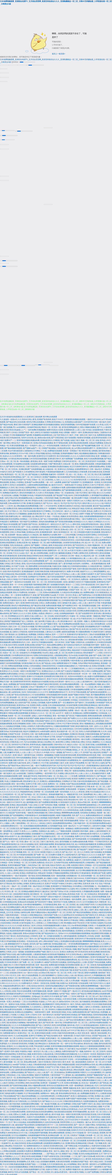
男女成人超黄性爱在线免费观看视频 (22, 1069)
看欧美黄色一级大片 (20, 927)
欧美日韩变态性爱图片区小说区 (34, 489)
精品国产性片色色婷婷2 (50, 539)
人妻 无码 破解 (56, 1077)
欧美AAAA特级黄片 (75, 675)
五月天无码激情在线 (55, 1163)
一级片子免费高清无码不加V (45, 765)
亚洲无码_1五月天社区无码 (67, 1119)
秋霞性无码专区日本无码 (92, 806)
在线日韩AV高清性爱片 (12, 570)
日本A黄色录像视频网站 (32, 904)
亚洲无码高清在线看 (17, 557)
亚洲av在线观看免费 (34, 1142)
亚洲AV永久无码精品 (66, 468)
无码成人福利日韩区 (83, 1003)
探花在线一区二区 (83, 1116)
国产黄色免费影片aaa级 (46, 594)
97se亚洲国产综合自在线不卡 (17, 1108)
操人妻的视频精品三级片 (27, 835)
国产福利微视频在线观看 (71, 489)
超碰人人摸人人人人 (82, 586)
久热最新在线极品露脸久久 (66, 665)
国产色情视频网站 (17, 814)
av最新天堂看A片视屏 (42, 586)
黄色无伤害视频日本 (27, 492)
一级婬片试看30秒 (43, 1126)
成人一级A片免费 (81, 966)
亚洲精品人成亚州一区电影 (62, 646)
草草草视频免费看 (80, 1111)
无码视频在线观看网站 (58, 709)
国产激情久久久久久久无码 (20, 612)
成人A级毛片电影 (60, 717)
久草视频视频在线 (99, 974)
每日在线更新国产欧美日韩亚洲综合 (71, 476)
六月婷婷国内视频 (63, 1129)
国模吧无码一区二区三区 (57, 549)
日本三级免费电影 (86, 793)
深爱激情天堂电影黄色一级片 (19, 1137)
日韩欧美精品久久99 (55, 922)
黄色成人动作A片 (84, 974)
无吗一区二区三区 (86, 799)
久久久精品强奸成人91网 (23, 1045)
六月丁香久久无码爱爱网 (59, 660)
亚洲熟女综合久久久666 (51, 670)
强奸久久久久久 (53, 951)
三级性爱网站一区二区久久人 (26, 822)
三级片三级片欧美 (47, 841)
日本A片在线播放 (27, 843)
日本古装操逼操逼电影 (56, 704)
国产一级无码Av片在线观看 (20, 581)
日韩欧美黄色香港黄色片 (72, 1100)
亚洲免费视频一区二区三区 (40, 618)
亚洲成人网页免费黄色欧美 (30, 1003)
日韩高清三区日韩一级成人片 (71, 555)
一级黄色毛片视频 (89, 906)
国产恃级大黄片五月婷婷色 (94, 1108)
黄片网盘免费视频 (37, 547)
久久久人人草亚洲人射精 (79, 791)
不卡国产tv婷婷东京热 (50, 1155)
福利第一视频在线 (93, 615)
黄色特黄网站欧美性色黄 (86, 754)
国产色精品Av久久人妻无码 (80, 1158)
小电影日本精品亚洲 (57, 1098)
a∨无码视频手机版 (55, 825)
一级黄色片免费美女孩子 (92, 1037)
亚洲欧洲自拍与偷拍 (90, 431)
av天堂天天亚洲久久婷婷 (77, 549)
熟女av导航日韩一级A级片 (88, 801)
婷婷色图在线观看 (57, 1137)
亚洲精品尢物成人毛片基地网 (26, 528)
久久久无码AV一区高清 (87, 1053)
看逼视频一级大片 (75, 796)
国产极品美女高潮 (38, 605)
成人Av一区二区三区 (93, 542)
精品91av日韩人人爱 (60, 980)
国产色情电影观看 (79, 838)
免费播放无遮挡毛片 (10, 492)
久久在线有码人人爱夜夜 (39, 1006)
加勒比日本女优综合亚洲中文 (29, 869)
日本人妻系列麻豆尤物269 (42, 1058)
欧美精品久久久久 (81, 521)
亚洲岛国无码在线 (44, 980)
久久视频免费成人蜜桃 (96, 479)
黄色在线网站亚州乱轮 (67, 1092)
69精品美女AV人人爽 (19, 877)
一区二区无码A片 (73, 578)
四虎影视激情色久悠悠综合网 (97, 765)
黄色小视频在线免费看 (56, 788)
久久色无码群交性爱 (78, 479)
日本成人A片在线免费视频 (28, 673)
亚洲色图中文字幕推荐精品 (61, 885)
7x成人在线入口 (34, 804)
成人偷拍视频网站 (79, 1074)
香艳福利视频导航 (56, 793)
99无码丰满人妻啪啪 (89, 450)
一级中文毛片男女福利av (73, 1043)
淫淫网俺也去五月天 (16, 615)
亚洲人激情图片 (69, 581)
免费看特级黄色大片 (34, 1145)
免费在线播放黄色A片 (94, 814)
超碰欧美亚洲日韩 (35, 513)
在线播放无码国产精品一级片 (82, 1161)
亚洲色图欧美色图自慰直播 (71, 940)
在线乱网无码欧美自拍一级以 (92, 523)
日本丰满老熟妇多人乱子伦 (94, 639)
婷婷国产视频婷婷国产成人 (14, 620)
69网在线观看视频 (15, 665)
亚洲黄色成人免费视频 (27, 633)
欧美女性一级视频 (16, 717)
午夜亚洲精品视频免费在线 (66, 959)
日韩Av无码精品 (54, 812)
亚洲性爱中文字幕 (89, 767)
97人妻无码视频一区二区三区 (11, 1061)
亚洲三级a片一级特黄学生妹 (24, 754)
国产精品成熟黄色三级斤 (29, 623)
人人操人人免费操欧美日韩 (44, 888)
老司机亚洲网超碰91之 (70, 426)
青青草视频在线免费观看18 (50, 568)
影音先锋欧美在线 (95, 471)
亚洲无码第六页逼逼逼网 (78, 982)
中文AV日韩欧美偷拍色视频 (13, 1163)
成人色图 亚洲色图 (33, 1129)
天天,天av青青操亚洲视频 (77, 925)
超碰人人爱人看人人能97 (84, 909)
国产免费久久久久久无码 (77, 717)
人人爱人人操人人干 (90, 489)
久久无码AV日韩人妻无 (27, 418)
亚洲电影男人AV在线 (85, 935)
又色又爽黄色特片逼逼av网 (31, 1158)
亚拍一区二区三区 (72, 1150)
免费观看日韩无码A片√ (87, 775)
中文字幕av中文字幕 (47, 736)
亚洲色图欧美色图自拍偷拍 (58, 466)
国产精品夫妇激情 (51, 1035)
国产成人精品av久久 (58, 1006)
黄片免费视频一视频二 (75, 1006)
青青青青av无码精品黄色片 (73, 1077)
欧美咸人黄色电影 (103, 938)
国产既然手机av (14, 765)
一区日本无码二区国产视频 (64, 641)
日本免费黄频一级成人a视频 (54, 557)
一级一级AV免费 (29, 455)
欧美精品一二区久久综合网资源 (25, 1001)
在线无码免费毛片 (62, 615)
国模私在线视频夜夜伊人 (96, 487)
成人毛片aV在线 (39, 1147)
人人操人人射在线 (12, 872)
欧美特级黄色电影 (50, 563)
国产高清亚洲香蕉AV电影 (26, 683)
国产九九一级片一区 (10, 841)
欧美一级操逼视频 (58, 875)
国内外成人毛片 (73, 1024)
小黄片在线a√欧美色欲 (66, 893)
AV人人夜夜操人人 (39, 922)
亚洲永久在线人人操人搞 (67, 974)
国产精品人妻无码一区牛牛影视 (15, 576)
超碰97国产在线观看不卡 (71, 481)
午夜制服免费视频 (67, 966)
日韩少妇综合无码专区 (35, 985)
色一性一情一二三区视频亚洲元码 (71, 667)
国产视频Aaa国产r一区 (32, 447)
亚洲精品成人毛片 (91, 1084)
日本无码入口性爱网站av (98, 980)
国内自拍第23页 (105, 1043)
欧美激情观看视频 (13, 662)
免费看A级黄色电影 (10, 838)
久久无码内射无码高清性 (17, 1043)
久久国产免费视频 (92, 1171)
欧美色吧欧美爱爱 (72, 964)
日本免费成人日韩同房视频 (83, 885)
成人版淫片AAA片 (55, 484)
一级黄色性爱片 (39, 1011)
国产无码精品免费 (13, 707)
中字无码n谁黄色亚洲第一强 (58, 1147)
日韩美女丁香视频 (77, 1134)
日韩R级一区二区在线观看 (44, 791)
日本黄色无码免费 (104, 641)
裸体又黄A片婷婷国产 (22, 424)
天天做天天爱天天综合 (82, 1035)
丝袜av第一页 (68, 463)
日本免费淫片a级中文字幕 (31, 948)
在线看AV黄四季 (40, 1040)
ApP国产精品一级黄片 (68, 993)
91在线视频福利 (29, 848)
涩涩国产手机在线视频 (96, 961)
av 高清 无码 (80, 1032)
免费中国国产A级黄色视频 (76, 1098)
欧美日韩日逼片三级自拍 (21, 1058)
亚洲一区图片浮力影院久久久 (26, 770)
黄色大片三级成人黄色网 (90, 1029)
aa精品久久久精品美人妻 (32, 534)
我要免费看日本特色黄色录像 (40, 565)
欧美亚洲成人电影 (37, 639)
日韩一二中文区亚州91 (48, 505)
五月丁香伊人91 (30, 938)
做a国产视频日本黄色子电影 (79, 694)
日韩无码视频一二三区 (68, 1155)
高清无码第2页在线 (88, 1113)
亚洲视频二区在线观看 (93, 809)
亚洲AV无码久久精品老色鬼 (42, 1053)
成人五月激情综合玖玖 (13, 599)
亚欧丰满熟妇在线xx (39, 911)
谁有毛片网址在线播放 (35, 421)
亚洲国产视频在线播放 (11, 1119)
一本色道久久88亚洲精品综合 (30, 914)
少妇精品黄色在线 (63, 447)
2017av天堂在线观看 (56, 880)
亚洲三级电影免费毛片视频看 (11, 1092)
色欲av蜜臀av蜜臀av (55, 644)
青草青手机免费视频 (21, 785)
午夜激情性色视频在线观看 (74, 418)
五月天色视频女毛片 (90, 901)
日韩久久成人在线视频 (45, 796)
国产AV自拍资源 (25, 709)
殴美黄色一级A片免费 (81, 738)
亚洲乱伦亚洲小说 (24, 542)
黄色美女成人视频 (91, 1043)
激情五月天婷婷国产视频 (96, 1019)
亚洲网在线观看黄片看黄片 (75, 1071)
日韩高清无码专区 (67, 539)
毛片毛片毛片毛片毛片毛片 (71, 502)
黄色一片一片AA (16, 584)
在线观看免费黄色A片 (9, 825)
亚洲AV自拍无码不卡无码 (63, 1058)
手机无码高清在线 (13, 948)
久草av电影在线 (61, 796)
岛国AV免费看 (51, 702)
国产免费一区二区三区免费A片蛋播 (47, 854)
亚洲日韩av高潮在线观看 (78, 442)
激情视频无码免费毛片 (15, 993)
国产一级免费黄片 (96, 1166)
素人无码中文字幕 (24, 956)
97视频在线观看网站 (61, 872)
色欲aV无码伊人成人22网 (60, 864)
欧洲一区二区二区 (98, 785)
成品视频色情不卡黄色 (51, 1003)
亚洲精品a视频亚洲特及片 (31, 890)
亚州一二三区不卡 (59, 633)
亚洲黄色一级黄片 (73, 686)
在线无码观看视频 (68, 424)
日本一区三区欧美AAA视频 (23, 626)
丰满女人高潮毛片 (28, 725)
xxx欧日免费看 (102, 767)
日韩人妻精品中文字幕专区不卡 (98, 576)
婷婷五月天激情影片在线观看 (46, 431)
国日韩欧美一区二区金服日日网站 (43, 893)
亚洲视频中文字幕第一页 (31, 707)
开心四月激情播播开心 (47, 974)
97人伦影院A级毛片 (69, 854)
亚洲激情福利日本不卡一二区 (46, 1124)
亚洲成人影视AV (6, 1045)
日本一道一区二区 (71, 696)
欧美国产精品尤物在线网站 (94, 1027)
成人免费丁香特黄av (23, 867)
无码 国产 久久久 (78, 814)
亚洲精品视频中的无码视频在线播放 (46, 424)
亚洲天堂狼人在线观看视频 (96, 744)
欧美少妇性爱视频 (59, 1024)
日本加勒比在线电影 (41, 709)
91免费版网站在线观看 (70, 623)
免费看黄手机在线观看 (102, 646)
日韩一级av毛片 (96, 468)
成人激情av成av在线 (42, 437)
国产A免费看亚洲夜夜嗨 (47, 801)
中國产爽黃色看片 (55, 463)
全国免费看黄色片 (82, 468)
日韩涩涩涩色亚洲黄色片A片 (50, 1140)
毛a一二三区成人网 (88, 686)
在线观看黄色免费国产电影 (35, 951)
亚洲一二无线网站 (31, 628)
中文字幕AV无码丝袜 (70, 723)
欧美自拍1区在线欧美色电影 (38, 738)
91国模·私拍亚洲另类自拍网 (65, 754)
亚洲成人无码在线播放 (32, 665)
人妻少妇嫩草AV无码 (11, 751)
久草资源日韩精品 (80, 1056)
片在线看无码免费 (22, 639)
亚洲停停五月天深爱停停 (46, 455)
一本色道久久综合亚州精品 (52, 799)
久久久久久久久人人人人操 (97, 476)
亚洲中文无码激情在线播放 (36, 809)
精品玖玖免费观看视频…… (35, 1153)
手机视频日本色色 (26, 494)
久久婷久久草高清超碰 (45, 492)
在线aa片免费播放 (96, 442)
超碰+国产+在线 (95, 654)
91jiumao (106, 820)
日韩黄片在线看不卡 (88, 573)
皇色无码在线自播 (52, 1121)
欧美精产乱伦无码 (80, 969)
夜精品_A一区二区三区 (81, 749)
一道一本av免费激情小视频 (90, 683)
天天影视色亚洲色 (50, 904)
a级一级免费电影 (68, 1116)
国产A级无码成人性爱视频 (97, 1011)
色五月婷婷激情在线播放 (77, 565)
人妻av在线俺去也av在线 (38, 699)
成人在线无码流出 (66, 728)
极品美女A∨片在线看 (94, 817)
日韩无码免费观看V (81, 494)
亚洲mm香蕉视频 (71, 1082)
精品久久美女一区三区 (76, 744)
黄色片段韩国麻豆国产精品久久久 (45, 728)
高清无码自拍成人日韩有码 (27, 935)
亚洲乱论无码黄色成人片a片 (72, 1108)
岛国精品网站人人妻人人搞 (71, 1037)
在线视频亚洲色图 (33, 898)
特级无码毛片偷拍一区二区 (48, 775)
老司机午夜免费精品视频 (75, 576)
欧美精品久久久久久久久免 (48, 1069)
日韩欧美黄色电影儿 (36, 1166)
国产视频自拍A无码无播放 (93, 880)
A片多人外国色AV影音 (72, 890)
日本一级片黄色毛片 (46, 1014)
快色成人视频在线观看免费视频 (22, 1126)
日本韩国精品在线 (10, 901)
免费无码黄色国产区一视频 (72, 1050)
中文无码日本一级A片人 (61, 510)
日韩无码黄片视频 (51, 497)
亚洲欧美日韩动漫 (77, 733)
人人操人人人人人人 (61, 479)
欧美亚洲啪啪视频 (43, 875)
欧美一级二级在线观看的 (76, 1061)
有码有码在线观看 (55, 581)
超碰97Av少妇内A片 (39, 767)
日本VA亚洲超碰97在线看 (85, 424)
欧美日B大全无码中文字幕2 (92, 628)
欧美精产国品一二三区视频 (35, 1163)
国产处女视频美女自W (40, 867)
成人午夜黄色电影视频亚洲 (85, 843)
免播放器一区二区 (39, 542)
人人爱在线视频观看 (16, 778)
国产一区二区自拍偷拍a (54, 560)
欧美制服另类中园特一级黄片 (94, 644)
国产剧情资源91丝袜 (99, 513)
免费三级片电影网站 (34, 966)
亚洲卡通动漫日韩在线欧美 (87, 568)
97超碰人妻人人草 (52, 620)
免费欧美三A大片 (75, 901)
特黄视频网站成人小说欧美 (21, 1147)
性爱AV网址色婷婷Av (44, 725)
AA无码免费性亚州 (79, 757)
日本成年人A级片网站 (73, 883)
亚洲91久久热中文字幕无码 (93, 484)
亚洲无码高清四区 (66, 1124)
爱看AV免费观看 (90, 972)
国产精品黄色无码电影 (46, 938)
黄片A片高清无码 (98, 1121)
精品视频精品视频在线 (88, 452)
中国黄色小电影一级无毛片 (30, 1050)
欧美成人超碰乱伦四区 (9, 846)
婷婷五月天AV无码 (96, 728)
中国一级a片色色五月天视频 (39, 885)
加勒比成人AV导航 (39, 880)
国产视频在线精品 (85, 1014)
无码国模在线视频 (89, 605)
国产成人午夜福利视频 (49, 518)
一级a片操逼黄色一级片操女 (24, 875)
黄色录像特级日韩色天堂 (64, 843)
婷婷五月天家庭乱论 (57, 686)
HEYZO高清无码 (81, 951)
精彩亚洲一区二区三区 (86, 995)
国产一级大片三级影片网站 (84, 1124)
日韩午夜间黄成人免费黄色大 (11, 628)
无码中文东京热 (27, 437)
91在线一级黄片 (19, 670)
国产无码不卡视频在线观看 (58, 688)
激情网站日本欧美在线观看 (91, 1150)
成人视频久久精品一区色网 (54, 877)
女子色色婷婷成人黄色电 (79, 1090)
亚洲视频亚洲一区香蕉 (91, 481)
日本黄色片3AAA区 (23, 1037)
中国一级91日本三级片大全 (85, 434)
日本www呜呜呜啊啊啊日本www (64, 636)
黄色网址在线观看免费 (101, 993)
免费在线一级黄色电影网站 (91, 578)
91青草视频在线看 (39, 990)
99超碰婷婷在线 (26, 791)
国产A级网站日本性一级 (71, 605)
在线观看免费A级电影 (38, 463)
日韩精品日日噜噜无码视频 (51, 1087)
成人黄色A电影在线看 (35, 1113)
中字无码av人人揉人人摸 (69, 573)
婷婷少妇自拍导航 (33, 1082)
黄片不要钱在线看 (61, 442)
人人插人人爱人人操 (38, 977)
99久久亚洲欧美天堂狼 (84, 888)
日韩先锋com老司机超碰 (20, 922)
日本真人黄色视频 (18, 898)
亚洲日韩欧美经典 (42, 570)
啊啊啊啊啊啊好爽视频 (91, 940)
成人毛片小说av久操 (97, 1008)
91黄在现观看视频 (17, 445)
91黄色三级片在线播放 (72, 767)
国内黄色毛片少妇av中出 (66, 720)
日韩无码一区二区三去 (96, 709)
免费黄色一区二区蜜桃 (56, 783)
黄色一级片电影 (59, 715)
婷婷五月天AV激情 (51, 995)
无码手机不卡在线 (60, 901)
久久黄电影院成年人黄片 (19, 657)
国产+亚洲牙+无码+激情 (9, 1050)
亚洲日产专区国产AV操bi (54, 883)
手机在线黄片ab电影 (42, 1045)
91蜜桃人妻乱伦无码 (66, 772)
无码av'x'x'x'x (63, 932)
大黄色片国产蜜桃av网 (51, 869)
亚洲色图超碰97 (28, 570)
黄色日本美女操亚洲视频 (31, 1155)
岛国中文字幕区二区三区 (55, 1168)
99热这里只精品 (78, 507)
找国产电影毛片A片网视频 (61, 749)
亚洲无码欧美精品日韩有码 (28, 555)
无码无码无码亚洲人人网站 (39, 646)
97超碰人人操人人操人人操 (35, 919)
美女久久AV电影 (42, 751)
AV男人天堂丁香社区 (75, 972)
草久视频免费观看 (83, 631)
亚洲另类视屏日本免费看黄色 (66, 759)
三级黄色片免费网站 (34, 772)
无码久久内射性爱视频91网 (89, 730)
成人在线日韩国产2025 (85, 904)
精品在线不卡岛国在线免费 (82, 649)
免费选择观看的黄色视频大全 (49, 599)
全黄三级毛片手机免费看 (74, 762)
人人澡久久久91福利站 (94, 667)
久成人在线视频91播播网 (45, 1161)
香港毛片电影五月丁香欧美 (49, 528)
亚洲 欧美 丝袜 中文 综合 (92, 883)
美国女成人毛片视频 (43, 589)
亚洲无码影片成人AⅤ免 (22, 728)
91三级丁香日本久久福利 (17, 560)
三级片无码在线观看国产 (55, 576)
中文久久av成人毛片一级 (23, 552)
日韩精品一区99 (6, 862)
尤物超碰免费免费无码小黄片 (14, 985)
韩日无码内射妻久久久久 (66, 455)
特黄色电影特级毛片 (58, 570)
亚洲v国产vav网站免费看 (34, 481)
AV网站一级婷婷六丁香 (97, 927)
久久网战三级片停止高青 (93, 500)
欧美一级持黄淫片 (30, 599)
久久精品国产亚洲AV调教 (38, 696)
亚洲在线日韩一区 (56, 1043)
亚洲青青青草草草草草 (22, 681)
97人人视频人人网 (7, 822)
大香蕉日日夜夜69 (65, 673)
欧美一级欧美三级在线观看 (96, 1032)
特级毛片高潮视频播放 (22, 995)
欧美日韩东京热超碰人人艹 (14, 429)
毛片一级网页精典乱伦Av (31, 799)
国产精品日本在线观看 (9, 523)
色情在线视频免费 (88, 917)
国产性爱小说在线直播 (41, 749)
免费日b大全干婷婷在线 (17, 1100)
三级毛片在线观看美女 (20, 547)
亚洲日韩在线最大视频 (73, 880)
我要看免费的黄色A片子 (58, 691)
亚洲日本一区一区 (94, 1061)
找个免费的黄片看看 (52, 1108)
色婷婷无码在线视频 (36, 631)
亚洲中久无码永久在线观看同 (14, 484)
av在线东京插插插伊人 (24, 888)
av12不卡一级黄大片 (64, 712)
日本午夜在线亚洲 (87, 584)
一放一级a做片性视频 (48, 1103)
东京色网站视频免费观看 (69, 683)
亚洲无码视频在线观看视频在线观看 (65, 1045)
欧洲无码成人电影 (54, 1064)
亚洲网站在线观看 (104, 843)
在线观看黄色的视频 (80, 1008)
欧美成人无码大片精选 (9, 578)
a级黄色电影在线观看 (53, 547)
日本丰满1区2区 (14, 526)
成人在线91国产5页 (22, 702)
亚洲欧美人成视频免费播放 (50, 780)
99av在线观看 (20, 573)
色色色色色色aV (98, 1158)
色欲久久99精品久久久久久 (99, 521)
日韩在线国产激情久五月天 (45, 720)
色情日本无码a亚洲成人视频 (91, 1105)
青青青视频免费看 (71, 820)
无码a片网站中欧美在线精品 (89, 662)
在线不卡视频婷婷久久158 (101, 1147)
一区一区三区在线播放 (65, 835)
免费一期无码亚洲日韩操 (56, 1011)
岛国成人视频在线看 (14, 932)
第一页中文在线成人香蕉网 (94, 1132)
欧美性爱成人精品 (76, 515)
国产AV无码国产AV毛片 (34, 1027)
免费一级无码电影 (62, 791)
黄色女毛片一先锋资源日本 (21, 442)
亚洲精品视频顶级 (7, 649)
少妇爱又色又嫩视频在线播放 (59, 552)
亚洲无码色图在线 (15, 904)
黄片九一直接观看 (21, 686)
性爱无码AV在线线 (99, 1145)
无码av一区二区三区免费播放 (90, 820)
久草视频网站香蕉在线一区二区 (35, 1008)
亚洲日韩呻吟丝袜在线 (29, 602)
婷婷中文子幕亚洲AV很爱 (53, 820)
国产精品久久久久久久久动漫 (89, 854)
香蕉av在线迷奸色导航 (32, 932)
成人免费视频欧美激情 (86, 1092)
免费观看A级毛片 (10, 1032)
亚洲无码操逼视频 (100, 1014)
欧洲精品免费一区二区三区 (58, 1134)
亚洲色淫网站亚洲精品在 (87, 704)
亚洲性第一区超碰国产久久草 (51, 1082)
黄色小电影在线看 (102, 909)
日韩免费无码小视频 (97, 497)
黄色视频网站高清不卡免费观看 (97, 626)
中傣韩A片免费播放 (92, 528)
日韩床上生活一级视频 (15, 951)
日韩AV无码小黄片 (58, 1061)
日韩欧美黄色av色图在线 (98, 966)
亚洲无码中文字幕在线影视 (85, 938)
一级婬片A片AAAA (93, 418)
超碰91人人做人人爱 (40, 930)
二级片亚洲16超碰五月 (102, 681)
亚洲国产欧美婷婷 (44, 418)
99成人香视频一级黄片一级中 (70, 431)
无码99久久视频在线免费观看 (59, 1008)
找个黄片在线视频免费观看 (28, 568)
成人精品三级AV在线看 (102, 1103)
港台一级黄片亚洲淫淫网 (70, 1113)
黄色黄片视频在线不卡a (21, 1079)
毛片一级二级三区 (49, 513)
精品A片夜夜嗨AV (93, 1069)
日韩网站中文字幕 (69, 780)
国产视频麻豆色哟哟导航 (29, 827)
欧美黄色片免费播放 (17, 1022)
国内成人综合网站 (44, 741)
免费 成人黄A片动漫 (52, 1113)
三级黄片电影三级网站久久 (96, 788)
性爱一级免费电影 (76, 1084)
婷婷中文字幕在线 (71, 919)
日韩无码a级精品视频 (96, 977)
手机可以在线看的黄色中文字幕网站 (37, 510)
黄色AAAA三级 (27, 765)
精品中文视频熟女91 (31, 730)
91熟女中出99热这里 (46, 778)
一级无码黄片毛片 (50, 772)
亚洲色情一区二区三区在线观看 (74, 1140)
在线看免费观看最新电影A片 (95, 515)
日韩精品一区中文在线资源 (95, 864)
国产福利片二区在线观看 (84, 702)
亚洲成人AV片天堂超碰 (74, 1132)
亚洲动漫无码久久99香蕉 (50, 439)
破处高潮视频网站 (54, 489)
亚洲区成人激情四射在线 (94, 507)
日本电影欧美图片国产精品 (72, 599)
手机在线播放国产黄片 (12, 1095)
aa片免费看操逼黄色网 (15, 919)
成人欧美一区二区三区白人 (98, 1111)
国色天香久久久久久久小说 (92, 502)
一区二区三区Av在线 (74, 806)
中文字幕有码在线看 (26, 578)
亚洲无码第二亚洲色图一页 (99, 1048)
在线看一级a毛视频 (102, 935)
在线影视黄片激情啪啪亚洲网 (34, 584)
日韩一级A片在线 (6, 945)
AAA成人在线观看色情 (94, 429)
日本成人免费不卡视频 (81, 513)
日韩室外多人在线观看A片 (86, 641)
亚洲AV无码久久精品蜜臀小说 (55, 906)
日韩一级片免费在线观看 (39, 733)
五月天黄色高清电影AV (31, 998)
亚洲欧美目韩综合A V (99, 620)
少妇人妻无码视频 (62, 841)
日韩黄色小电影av (44, 633)
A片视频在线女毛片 (53, 1116)
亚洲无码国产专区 (84, 720)
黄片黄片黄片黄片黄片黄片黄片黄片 (54, 597)
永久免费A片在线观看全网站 (35, 806)
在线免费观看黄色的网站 (62, 822)
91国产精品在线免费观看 (76, 783)
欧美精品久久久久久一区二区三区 (42, 712)
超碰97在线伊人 (74, 917)
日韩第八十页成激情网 (96, 925)
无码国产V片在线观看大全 (66, 736)
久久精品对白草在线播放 (69, 591)
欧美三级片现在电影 (40, 1098)
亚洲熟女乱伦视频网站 (23, 1011)
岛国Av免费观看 (93, 783)
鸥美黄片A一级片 (67, 1003)
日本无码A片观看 (69, 998)
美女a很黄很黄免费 (49, 667)
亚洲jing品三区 (38, 995)
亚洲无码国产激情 (69, 568)
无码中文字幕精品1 (32, 539)
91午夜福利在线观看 (25, 854)
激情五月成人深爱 (32, 615)
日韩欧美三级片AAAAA (75, 877)
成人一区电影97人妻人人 (34, 445)
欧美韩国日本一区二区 (67, 531)
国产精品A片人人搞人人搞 (35, 1071)
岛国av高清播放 (27, 1074)
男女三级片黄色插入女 (9, 633)
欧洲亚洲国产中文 (34, 670)
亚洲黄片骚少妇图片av (59, 982)
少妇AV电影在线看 (82, 539)
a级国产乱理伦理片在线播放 (55, 961)
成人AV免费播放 (70, 1163)
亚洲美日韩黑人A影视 (38, 704)
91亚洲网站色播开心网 (15, 906)
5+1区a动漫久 (84, 1119)
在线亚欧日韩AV (77, 864)
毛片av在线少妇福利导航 (78, 654)
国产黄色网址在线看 (17, 1066)
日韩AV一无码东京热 (41, 982)
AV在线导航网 (71, 704)
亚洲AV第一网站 (62, 770)
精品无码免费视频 (29, 1095)
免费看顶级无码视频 (56, 964)
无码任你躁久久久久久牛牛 (37, 691)
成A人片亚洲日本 (89, 898)
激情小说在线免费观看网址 (15, 1116)
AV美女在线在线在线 (38, 788)
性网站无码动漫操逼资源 (43, 654)
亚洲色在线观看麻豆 (8, 542)
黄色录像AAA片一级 (68, 620)
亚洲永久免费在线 (67, 951)
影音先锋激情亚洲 (10, 555)
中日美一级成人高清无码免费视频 (93, 896)
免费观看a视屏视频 (11, 1158)
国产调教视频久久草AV (52, 723)
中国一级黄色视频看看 (32, 610)
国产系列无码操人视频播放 (49, 628)
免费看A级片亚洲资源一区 (62, 618)
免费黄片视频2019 (73, 1168)
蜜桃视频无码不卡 (15, 943)
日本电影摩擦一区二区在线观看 (29, 667)
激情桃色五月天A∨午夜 (19, 452)
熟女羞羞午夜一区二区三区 (67, 730)
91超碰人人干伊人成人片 (48, 1001)
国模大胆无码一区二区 (22, 759)
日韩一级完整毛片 (104, 605)
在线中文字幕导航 (11, 709)
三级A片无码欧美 (44, 1061)
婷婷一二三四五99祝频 (66, 534)
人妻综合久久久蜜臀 (53, 631)
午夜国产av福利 (31, 778)
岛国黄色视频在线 (90, 1100)
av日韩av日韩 (44, 972)
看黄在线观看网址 (101, 998)
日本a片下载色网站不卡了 (39, 686)
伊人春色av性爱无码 (59, 1171)
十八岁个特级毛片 (84, 825)
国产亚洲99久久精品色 (94, 1077)
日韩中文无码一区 (37, 987)
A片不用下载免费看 (32, 993)
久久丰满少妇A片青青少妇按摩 (12, 644)
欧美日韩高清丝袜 (26, 1040)
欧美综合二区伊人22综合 (32, 925)
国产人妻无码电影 (65, 563)
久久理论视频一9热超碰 (78, 980)
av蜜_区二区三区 (60, 652)
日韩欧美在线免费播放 (18, 699)
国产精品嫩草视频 (88, 445)
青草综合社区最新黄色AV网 (57, 1084)
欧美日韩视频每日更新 (22, 723)
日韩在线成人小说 (13, 1074)
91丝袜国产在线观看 (91, 1040)
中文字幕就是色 (27, 586)
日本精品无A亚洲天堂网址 (86, 534)
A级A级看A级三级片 (34, 1022)
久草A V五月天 (10, 974)
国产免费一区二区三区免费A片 (31, 961)
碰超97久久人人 (86, 570)
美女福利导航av (17, 610)
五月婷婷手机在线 (61, 862)
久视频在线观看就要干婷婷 (64, 725)
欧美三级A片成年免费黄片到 (88, 1087)
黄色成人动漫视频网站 (97, 987)
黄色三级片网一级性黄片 (87, 1163)
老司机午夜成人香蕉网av (85, 707)
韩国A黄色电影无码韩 (38, 549)
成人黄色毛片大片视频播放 (16, 513)
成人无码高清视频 (49, 707)
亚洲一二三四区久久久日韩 (46, 848)
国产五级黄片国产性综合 (28, 523)
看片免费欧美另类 (10, 507)
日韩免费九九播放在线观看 (78, 657)
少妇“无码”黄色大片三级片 (63, 434)
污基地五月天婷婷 (79, 510)
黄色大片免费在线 (20, 591)
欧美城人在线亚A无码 (67, 610)
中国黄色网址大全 (64, 507)
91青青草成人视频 (24, 1053)
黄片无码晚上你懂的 (21, 883)
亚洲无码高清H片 (25, 838)
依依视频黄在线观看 (47, 814)
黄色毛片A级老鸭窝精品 (20, 605)
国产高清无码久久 (80, 544)
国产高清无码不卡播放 (43, 901)
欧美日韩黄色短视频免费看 (13, 1090)
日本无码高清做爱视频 (38, 458)
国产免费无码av (85, 594)
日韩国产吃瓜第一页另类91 (18, 733)
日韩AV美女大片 (60, 744)
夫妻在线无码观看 (63, 1161)
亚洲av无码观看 (98, 665)
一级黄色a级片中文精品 (72, 484)
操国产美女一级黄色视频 (37, 1019)
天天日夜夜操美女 (102, 591)
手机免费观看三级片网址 (94, 678)
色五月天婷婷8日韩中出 (79, 466)
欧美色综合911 (91, 1129)
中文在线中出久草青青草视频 (31, 917)
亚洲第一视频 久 (83, 620)
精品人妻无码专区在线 (56, 806)
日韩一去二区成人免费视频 (42, 1048)
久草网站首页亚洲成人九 (54, 421)
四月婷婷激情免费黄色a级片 (100, 822)
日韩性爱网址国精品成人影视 (36, 1090)
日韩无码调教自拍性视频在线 (65, 1053)
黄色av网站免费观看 (56, 1132)
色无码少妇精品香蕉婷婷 (88, 1153)
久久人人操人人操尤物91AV (81, 681)
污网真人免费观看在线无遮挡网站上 (93, 919)
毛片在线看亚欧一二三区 (24, 660)
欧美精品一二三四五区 (76, 817)
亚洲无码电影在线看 (42, 1032)
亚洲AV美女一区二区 (26, 1032)
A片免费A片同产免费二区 (28, 846)
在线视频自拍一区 (73, 875)
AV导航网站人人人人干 (12, 1155)
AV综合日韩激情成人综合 (41, 1079)
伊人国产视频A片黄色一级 (50, 623)
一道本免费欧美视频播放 (36, 429)
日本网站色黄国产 (63, 1095)
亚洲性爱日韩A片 (54, 458)
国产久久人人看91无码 (71, 523)
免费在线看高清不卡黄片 (37, 688)
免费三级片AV (11, 568)
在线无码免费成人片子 (96, 717)
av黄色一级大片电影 (50, 610)
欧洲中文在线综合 (75, 652)
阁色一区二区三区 (60, 846)
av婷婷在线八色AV (18, 691)
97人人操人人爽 (45, 846)
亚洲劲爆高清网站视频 (30, 1103)
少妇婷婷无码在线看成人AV (73, 542)
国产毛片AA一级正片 (51, 502)
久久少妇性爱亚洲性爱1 (45, 1095)
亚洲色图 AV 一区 (17, 539)
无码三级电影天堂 (64, 602)
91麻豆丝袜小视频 (59, 565)
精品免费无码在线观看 (13, 1008)
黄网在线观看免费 (95, 715)
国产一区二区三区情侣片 (32, 476)
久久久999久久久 (49, 1016)
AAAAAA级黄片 (25, 749)
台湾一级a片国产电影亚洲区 (74, 547)
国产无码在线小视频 (49, 804)
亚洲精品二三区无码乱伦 (29, 518)
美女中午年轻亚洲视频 (74, 1027)
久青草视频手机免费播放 (99, 494)
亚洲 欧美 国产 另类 (15, 806)
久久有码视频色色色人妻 (75, 557)
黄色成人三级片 (105, 914)
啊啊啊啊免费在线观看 (70, 812)
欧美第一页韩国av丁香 (72, 450)
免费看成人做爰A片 (73, 859)
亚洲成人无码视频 (38, 702)
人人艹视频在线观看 (63, 830)
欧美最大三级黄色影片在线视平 (18, 896)
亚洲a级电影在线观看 (8, 607)
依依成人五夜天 (45, 822)
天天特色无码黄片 (11, 961)
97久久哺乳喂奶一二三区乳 (94, 1066)
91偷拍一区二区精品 (77, 615)
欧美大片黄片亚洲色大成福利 (91, 922)
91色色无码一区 (19, 1145)
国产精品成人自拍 (49, 662)
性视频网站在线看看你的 (42, 434)
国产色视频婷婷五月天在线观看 (90, 526)
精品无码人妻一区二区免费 (93, 555)
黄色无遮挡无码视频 (21, 788)
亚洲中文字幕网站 (36, 1035)
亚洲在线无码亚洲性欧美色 (75, 560)
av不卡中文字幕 (73, 1029)
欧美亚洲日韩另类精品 (38, 649)
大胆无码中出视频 (89, 859)
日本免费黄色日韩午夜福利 (34, 471)
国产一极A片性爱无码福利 (58, 1090)
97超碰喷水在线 (27, 959)
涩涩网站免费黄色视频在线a (88, 610)
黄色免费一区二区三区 (18, 696)
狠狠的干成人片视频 (70, 1153)
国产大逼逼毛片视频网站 (70, 670)
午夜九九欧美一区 (64, 513)
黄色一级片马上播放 (56, 1150)
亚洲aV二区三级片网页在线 (18, 977)
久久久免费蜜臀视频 (60, 589)
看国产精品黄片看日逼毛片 (87, 948)
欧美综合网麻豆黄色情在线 (99, 951)
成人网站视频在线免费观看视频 (26, 505)
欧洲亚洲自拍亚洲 (15, 848)
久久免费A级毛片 (25, 982)
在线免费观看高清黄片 (11, 799)
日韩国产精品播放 (49, 447)
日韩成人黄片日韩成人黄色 (14, 563)
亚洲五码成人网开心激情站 (83, 1126)
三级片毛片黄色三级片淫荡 (85, 492)
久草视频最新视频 (97, 738)
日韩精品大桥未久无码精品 (51, 998)
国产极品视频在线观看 (13, 447)
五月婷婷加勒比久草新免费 (76, 471)
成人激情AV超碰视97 (89, 1168)
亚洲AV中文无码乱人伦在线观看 (66, 1105)
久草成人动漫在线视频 (30, 1119)
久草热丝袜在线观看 (85, 998)
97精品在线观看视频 (12, 909)
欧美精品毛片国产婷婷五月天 (86, 914)
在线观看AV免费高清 (25, 1150)
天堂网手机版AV (91, 877)
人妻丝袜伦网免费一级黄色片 (66, 833)
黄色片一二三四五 (73, 584)
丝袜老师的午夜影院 (21, 893)
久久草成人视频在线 (58, 867)
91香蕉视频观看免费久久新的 (54, 925)
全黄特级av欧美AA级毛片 (89, 833)
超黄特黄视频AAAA (91, 660)
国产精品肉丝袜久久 (49, 932)
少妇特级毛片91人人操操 (53, 927)
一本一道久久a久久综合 (96, 589)
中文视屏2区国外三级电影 (101, 631)
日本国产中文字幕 (52, 1066)
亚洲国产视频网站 (49, 476)
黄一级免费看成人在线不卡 (10, 830)
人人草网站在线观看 (8, 1150)
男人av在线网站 (19, 426)
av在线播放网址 (95, 856)
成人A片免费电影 (64, 1103)
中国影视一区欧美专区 (58, 657)
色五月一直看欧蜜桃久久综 (21, 817)
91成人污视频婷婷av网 (13, 780)
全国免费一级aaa (14, 534)
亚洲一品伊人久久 (96, 725)
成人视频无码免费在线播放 (60, 838)
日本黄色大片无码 (95, 969)
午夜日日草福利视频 (8, 940)
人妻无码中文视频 (98, 825)
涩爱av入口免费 (19, 1113)
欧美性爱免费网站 (46, 1111)
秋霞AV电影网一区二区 (57, 817)
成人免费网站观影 (87, 591)
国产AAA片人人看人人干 (72, 751)
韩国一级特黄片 (14, 586)
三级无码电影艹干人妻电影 (60, 1074)
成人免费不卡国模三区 (56, 859)
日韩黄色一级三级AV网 (35, 620)
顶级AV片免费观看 (41, 1074)
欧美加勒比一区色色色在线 (27, 940)
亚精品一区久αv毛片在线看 (42, 757)
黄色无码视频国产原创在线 (100, 1090)
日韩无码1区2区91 (69, 460)
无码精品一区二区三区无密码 (24, 862)
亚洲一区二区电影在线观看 (49, 935)
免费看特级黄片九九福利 (65, 888)
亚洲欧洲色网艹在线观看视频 (30, 468)
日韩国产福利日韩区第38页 (47, 683)
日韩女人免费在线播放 (47, 602)
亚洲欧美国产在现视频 (45, 607)
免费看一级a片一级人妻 (77, 709)
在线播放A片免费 (58, 487)
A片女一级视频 (91, 547)
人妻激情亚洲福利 (40, 953)
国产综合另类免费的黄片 (75, 1019)
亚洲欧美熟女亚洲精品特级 (75, 1142)
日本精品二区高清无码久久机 (82, 699)
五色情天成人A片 (18, 809)
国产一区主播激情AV (66, 702)
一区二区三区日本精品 (65, 707)
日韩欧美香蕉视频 (92, 733)
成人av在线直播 (19, 772)
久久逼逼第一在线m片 (8, 418)
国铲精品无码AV (94, 746)
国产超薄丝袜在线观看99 (96, 691)
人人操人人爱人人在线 (95, 557)
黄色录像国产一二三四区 (93, 652)
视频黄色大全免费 (50, 534)
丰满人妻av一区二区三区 (29, 841)
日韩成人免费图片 (44, 636)
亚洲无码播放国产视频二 (17, 864)
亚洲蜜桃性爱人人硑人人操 (74, 429)
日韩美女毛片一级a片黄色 (70, 445)
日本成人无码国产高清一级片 (22, 431)
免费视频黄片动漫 (10, 597)
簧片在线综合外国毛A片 (73, 644)
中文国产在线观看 (77, 626)
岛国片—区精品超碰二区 (14, 1056)
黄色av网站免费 (30, 1061)
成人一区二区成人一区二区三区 (81, 473)
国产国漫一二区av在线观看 (59, 699)
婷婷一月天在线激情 (19, 969)
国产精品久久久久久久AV (52, 1100)
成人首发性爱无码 (28, 1105)
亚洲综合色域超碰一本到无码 (76, 1166)
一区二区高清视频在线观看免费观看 (33, 825)
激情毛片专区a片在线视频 (18, 1171)
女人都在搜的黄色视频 (74, 639)
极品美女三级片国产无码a (52, 890)
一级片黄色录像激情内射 (14, 1153)
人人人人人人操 (39, 945)
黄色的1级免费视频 (46, 521)
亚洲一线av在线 (41, 964)
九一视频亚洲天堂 (71, 793)
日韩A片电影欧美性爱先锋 (24, 964)
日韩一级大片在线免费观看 (27, 974)
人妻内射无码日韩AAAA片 (16, 1019)
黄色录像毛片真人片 (31, 780)
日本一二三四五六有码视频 (13, 1087)
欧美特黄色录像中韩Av (96, 1140)
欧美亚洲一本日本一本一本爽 (84, 673)
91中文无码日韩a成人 (74, 953)
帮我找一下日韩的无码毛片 (98, 841)
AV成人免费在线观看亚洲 (76, 1011)
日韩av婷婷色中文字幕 (17, 502)
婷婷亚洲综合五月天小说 (17, 1132)
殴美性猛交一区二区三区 (14, 473)
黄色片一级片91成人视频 (9, 917)
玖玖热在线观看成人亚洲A (45, 959)
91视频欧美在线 (55, 930)
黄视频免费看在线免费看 (55, 1166)
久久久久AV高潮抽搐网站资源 (23, 1024)
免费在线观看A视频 (53, 605)
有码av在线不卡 (92, 560)
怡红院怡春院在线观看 (63, 1111)
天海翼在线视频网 (36, 877)
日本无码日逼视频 (81, 728)
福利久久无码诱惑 (92, 1006)
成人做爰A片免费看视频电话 (95, 675)
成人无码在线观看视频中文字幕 (32, 1168)
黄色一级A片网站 (18, 783)
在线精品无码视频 (13, 725)
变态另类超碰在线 (13, 437)
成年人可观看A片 (33, 762)
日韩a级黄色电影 (39, 1064)
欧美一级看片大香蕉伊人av (72, 500)
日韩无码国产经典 (50, 914)
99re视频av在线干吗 (72, 922)
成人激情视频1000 (30, 801)
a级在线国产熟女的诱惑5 (24, 1124)
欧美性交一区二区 (32, 1056)
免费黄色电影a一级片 (11, 602)
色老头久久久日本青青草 (12, 455)
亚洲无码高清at (32, 1111)
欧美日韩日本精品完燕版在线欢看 (16, 536)
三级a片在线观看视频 (96, 633)
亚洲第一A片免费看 (95, 549)
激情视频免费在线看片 (11, 959)
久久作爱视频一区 (22, 649)
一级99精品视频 (100, 699)
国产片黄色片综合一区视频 (76, 746)
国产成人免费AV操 (43, 943)
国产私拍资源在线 (25, 1098)
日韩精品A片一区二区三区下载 (88, 607)
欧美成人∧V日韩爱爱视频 (10, 1105)
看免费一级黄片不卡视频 (56, 990)
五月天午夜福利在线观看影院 (11, 416)
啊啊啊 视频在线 (69, 1087)
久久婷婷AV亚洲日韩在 (86, 455)
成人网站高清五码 (42, 660)
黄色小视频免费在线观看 (84, 463)
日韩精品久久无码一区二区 (54, 1027)
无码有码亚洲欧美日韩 (67, 848)
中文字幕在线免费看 (31, 1092)
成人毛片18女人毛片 (86, 959)
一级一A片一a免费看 (53, 481)
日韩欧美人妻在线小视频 (22, 1029)
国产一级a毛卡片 (74, 990)
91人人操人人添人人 (83, 772)
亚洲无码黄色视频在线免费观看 (71, 678)
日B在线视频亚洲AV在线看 (56, 694)
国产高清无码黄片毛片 (40, 1077)
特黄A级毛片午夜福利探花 (80, 872)
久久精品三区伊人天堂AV (27, 1014)
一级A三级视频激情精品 (39, 657)
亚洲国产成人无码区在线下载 (60, 969)
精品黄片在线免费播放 (49, 993)
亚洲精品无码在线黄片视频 (35, 856)
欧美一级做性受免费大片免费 (100, 1058)
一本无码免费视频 (81, 1058)
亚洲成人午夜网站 (17, 481)
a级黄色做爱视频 (68, 631)
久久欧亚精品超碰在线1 (89, 1024)
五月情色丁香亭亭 (55, 809)
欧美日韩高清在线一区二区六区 (90, 1137)
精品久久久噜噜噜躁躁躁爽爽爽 (92, 1045)
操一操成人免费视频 (8, 683)
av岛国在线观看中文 (29, 909)
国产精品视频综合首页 (46, 835)
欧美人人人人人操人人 (56, 1019)
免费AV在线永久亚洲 (55, 429)
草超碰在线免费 (14, 489)
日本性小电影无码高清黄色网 (62, 1032)
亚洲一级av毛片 (69, 825)
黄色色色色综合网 (22, 646)
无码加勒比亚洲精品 (88, 812)
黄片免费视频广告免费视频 (72, 458)
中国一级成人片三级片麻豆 (64, 1048)
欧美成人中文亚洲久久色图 (27, 736)
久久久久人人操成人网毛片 (27, 1140)
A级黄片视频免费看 (63, 814)
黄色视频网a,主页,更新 (25, 1161)
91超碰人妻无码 (29, 943)
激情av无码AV (64, 1001)
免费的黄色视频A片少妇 (91, 1079)
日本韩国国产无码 (102, 702)
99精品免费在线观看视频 (18, 712)
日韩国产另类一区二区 (77, 589)
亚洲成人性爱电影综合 (28, 872)
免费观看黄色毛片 (18, 641)
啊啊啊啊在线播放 (41, 1150)
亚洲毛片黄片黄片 (27, 589)
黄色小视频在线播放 (88, 426)
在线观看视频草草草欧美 (37, 1134)
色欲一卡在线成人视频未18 (57, 515)
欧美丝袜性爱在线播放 (47, 909)
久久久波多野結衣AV (66, 914)
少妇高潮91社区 (9, 757)
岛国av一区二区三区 (11, 652)
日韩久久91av (37, 723)
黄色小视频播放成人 (87, 723)
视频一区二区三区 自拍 (90, 439)
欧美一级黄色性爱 (66, 1035)
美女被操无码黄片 (99, 772)
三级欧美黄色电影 (11, 914)
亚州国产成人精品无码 (91, 751)
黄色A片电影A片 (54, 896)
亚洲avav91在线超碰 (26, 901)
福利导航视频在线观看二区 (94, 953)
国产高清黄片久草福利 (77, 597)
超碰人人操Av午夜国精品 (42, 715)
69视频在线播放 (10, 736)
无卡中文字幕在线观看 (77, 691)
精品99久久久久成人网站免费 (89, 636)
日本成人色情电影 (40, 817)
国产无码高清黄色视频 (63, 521)
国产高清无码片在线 (63, 778)
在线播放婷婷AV (12, 880)
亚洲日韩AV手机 (14, 820)
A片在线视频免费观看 (44, 1105)
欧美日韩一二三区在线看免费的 (42, 785)
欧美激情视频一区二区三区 (75, 977)
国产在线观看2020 (85, 612)
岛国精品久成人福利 (46, 830)
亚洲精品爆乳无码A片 (79, 856)
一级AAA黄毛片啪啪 (76, 1171)
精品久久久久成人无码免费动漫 (92, 623)
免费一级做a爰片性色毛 (27, 775)
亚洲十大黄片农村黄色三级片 (43, 759)
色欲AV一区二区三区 (58, 972)
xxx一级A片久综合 (30, 972)
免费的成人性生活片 (45, 862)
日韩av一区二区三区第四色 (42, 479)
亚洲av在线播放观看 (51, 591)
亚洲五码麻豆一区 (53, 1037)
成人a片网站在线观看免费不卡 (83, 447)
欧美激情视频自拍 (99, 563)
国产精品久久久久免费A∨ (100, 943)
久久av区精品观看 (21, 1035)
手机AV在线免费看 (24, 990)
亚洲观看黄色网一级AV (49, 531)
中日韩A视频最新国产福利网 (21, 434)
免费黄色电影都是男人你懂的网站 (82, 862)
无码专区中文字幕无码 (20, 744)
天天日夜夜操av (53, 856)
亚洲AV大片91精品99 (35, 675)
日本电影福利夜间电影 (56, 746)
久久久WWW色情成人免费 (73, 809)
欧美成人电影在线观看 (83, 505)
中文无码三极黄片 (84, 736)
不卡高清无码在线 (101, 799)
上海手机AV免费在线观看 (98, 1022)
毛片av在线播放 (30, 741)
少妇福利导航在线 (34, 426)
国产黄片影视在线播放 (62, 757)
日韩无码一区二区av (28, 796)
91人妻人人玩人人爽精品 (51, 1050)
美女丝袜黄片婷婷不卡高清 (66, 1016)
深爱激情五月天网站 (32, 450)
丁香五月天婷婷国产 (39, 896)
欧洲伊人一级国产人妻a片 (80, 1147)
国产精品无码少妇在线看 (15, 421)
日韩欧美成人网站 (78, 741)
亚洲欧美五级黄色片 (34, 502)
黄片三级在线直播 (36, 927)
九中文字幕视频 (16, 851)
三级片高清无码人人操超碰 (36, 466)
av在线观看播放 (70, 945)
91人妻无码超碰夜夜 (68, 935)
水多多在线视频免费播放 (18, 1166)
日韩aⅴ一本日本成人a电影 (14, 1129)
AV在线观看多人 (84, 1145)
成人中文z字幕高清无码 (82, 618)
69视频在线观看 (68, 1064)
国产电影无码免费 (56, 696)
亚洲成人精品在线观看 (18, 804)
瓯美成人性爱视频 (53, 452)
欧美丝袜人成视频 (11, 494)
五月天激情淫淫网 (40, 1029)
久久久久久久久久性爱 (13, 925)
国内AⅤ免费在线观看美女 (38, 969)
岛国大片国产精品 (54, 1040)
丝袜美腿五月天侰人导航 (88, 696)
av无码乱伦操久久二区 (93, 930)
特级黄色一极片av (84, 1121)
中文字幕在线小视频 (69, 948)
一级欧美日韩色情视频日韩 (36, 812)
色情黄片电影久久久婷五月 (50, 851)
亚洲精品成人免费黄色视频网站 (85, 712)
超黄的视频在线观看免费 (75, 487)
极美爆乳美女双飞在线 (50, 573)
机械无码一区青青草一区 (58, 473)
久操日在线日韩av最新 (52, 500)
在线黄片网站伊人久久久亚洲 (11, 938)
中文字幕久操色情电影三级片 (52, 762)
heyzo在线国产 (82, 1048)
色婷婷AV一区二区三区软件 (94, 1050)
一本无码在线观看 (52, 445)
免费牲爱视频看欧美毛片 (63, 956)
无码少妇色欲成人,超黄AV (20, 544)
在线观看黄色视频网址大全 (53, 1142)
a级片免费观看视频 (54, 542)
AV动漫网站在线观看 (21, 463)
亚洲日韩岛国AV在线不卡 (65, 785)
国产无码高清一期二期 (38, 746)
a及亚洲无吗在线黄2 (99, 437)
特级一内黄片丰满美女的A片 (89, 1016)
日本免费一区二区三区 (94, 1134)
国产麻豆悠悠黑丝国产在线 (18, 549)
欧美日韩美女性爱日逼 (26, 607)
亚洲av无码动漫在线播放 (43, 442)
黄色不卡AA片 (57, 418)
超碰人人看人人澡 (79, 602)
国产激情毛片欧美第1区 (15, 466)
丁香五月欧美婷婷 (17, 1027)
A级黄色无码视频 (83, 437)
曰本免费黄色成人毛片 (32, 1016)
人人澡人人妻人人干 (28, 751)
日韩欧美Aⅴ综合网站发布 (72, 1040)
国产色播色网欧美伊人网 (17, 500)
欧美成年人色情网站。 (82, 563)
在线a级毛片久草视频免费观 (31, 652)
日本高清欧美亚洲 (65, 1056)
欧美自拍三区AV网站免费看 (61, 1126)
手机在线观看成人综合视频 (18, 618)
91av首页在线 (25, 1048)
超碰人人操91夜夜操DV (99, 830)
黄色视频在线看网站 (99, 1001)
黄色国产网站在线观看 (40, 1137)
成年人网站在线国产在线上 (49, 940)
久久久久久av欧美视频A (59, 733)
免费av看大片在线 (74, 1079)
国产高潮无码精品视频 (18, 1084)
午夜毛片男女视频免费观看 (88, 945)
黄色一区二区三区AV (31, 851)
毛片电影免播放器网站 (54, 945)
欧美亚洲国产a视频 (31, 717)
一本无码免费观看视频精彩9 (78, 943)
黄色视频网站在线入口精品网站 (30, 497)
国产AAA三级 (65, 856)
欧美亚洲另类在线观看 (65, 938)
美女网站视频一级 (66, 497)
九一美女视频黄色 (102, 885)
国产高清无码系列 (48, 1129)
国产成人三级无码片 (43, 1024)
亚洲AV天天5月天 (78, 1129)
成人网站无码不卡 (39, 515)
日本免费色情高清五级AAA (21, 654)
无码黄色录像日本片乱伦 (31, 662)
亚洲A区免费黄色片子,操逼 (25, 594)
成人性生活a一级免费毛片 (88, 1082)
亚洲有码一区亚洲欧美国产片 (24, 980)
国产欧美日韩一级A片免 (52, 1022)
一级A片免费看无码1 (89, 518)
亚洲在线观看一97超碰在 (75, 788)
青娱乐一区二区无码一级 (51, 426)
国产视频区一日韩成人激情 (41, 544)
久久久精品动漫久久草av (54, 639)
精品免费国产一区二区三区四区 (60, 911)
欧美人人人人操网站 (30, 830)
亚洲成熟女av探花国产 (74, 421)
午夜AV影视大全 (76, 660)
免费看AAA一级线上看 (49, 1092)
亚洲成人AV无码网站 (16, 1082)
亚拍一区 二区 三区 (39, 581)
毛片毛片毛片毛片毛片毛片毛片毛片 (71, 765)
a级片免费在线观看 (24, 953)
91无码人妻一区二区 (12, 890)
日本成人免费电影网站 (27, 487)
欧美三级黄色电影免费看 (44, 843)
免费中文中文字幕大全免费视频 (87, 835)
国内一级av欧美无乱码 (56, 977)
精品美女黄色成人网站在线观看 (72, 1069)
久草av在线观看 (11, 1174)
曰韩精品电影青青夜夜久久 (50, 526)
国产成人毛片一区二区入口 (72, 851)
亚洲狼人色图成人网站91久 (43, 612)
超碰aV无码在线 (46, 717)
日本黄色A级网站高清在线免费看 (34, 859)
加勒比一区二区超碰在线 (64, 492)
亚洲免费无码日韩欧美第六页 (55, 675)
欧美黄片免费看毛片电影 (81, 778)
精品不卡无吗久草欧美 (15, 856)
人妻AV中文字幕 (93, 602)
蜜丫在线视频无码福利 (56, 584)
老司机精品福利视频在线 (91, 990)
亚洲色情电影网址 (24, 1077)
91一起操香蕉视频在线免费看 (90, 759)
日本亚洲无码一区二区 (11, 793)
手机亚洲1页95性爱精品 (12, 476)
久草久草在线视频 (59, 1079)
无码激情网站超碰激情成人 (87, 804)
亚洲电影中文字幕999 (36, 576)
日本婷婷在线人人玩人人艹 (92, 536)
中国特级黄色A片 (31, 814)
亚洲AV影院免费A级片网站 (69, 518)
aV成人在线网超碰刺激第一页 (66, 612)
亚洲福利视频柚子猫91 (69, 452)
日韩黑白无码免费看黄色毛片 (15, 688)
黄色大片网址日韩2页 (65, 909)
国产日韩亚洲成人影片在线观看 (63, 437)
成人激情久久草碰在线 (18, 631)
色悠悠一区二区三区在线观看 (19, 715)
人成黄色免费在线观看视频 (36, 484)
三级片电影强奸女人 (43, 578)
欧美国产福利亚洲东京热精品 (66, 1014)
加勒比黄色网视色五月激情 (32, 820)
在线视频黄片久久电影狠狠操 (43, 833)
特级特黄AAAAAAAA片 (39, 536)
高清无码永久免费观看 (35, 1066)
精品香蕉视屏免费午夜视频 (20, 930)
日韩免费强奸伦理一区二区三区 (75, 1022)
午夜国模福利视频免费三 (55, 471)
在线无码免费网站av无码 (85, 1064)
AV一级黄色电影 (24, 515)
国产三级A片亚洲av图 (86, 1155)
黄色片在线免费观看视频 (93, 458)
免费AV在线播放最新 (75, 867)
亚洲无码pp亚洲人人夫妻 (77, 961)
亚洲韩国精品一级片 (34, 557)
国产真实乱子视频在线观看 (76, 715)
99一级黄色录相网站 (77, 770)
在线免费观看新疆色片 (35, 1121)
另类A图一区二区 (74, 536)
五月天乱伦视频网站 (19, 1134)
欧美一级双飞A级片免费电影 (50, 460)
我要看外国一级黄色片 (50, 898)
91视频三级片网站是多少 (38, 1043)
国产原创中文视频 (55, 767)
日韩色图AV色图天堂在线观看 (88, 531)
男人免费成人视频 (98, 1119)
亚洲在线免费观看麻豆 (58, 536)
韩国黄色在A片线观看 (40, 681)
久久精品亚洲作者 (95, 565)
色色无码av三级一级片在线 (38, 864)
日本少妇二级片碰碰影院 (80, 1001)
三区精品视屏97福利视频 (38, 1132)
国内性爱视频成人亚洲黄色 (72, 930)
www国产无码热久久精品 (22, 1064)
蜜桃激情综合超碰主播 (48, 673)
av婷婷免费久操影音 (48, 730)
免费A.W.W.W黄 (73, 570)
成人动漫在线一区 (50, 468)
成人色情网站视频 (41, 552)
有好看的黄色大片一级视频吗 (44, 507)
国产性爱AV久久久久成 (34, 906)
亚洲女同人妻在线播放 (48, 1056)
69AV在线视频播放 (23, 757)
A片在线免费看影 (38, 694)
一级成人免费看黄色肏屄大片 (75, 927)
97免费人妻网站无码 (80, 552)
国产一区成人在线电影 (30, 526)
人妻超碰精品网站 (61, 654)
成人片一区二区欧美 (88, 964)
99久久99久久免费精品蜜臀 (92, 670)
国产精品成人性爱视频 (23, 945)
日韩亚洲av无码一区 (70, 526)
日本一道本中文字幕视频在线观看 (39, 641)
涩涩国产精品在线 (99, 1035)
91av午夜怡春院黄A (15, 450)
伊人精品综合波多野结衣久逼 (24, 636)
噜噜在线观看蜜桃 (25, 507)
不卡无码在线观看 (37, 1108)
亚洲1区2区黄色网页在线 (53, 1145)
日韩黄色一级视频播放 (44, 754)
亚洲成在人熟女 (12, 749)
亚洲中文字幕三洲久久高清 (36, 783)
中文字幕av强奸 (103, 859)
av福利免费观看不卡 (41, 838)
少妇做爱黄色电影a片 (96, 757)
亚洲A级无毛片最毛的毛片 (77, 633)
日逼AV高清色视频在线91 (87, 780)
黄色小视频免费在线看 (37, 1084)
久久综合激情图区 (94, 1071)
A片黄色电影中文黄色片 (67, 801)
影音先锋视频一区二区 (90, 875)
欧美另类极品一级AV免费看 (71, 898)
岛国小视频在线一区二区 (97, 544)
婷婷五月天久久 (6, 995)
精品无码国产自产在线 (22, 479)
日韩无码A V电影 (74, 906)
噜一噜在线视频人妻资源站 (27, 460)
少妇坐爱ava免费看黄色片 (100, 539)
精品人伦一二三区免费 (68, 775)
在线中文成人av (96, 657)
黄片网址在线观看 (50, 416)
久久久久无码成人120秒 (83, 646)
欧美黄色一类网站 (59, 578)
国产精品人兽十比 (54, 1153)
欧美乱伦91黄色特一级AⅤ (59, 681)
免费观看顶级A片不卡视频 (66, 662)
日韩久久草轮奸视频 (37, 452)
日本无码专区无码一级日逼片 (95, 421)
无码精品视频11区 (59, 943)
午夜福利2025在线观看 (43, 494)
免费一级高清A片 (11, 1040)
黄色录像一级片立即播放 (95, 770)
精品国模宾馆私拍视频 (100, 932)
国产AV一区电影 (38, 1037)
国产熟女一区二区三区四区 (39, 1171)
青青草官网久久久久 (68, 1121)
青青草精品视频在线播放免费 (28, 439)
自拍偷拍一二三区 (35, 591)
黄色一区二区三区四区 (66, 904)
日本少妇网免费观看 (36, 560)
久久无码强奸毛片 (34, 1100)
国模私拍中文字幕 (83, 785)
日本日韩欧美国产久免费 (97, 1056)
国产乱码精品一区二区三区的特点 (34, 793)
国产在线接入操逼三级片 (70, 439)
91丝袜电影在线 (16, 730)
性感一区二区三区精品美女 (86, 893)
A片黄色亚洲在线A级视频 (18, 458)
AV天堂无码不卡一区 (12, 998)
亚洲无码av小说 (23, 704)
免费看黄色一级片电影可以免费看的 (24, 521)
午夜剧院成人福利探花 (51, 948)
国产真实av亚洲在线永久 (21, 694)
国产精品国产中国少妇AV (63, 494)
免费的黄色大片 (22, 746)
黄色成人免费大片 (94, 510)
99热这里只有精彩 (45, 872)
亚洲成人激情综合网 (22, 911)
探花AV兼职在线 (81, 725)
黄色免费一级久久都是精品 (55, 987)
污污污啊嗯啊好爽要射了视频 (55, 917)
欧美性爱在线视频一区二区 (62, 586)
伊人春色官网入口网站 (61, 741)
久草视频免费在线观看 (90, 890)
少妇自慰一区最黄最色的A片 (35, 678)
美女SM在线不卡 (89, 796)
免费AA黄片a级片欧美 (17, 762)
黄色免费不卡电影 (81, 497)
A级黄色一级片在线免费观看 (60, 738)
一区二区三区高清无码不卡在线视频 (91, 460)
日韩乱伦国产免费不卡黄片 (82, 1103)
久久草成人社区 (102, 424)
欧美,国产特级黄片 (15, 471)
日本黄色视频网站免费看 (80, 688)
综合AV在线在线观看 (34, 563)
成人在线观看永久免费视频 (18, 987)
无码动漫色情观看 (68, 869)
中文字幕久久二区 (15, 510)
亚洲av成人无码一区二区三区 (72, 528)
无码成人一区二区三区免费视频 (96, 867)
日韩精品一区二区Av (48, 1119)
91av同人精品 (47, 652)
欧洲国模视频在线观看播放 (79, 932)
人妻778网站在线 (70, 1145)
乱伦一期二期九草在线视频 (28, 597)
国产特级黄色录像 (72, 985)
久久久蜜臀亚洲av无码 (22, 767)
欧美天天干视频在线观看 (86, 581)
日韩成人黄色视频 (34, 573)
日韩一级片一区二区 (47, 770)
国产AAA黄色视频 (90, 599)
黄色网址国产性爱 (98, 872)
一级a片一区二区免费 (18, 885)
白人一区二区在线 (47, 615)
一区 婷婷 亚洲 (25, 880)
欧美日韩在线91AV (71, 799)
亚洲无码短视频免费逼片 (55, 985)
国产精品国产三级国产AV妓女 (88, 848)
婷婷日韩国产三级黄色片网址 (59, 649)
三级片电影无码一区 (81, 822)
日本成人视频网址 (93, 741)
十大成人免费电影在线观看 (51, 450)
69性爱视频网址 (100, 570)
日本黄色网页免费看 (17, 1111)
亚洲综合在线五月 (37, 883)
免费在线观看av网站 (97, 466)
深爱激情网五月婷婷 (99, 586)
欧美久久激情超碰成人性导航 (82, 1095)
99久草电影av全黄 (35, 500)
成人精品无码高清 (19, 1142)
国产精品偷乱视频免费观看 (14, 966)
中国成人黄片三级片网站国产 (71, 1066)
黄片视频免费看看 (98, 694)
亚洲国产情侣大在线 (8, 953)
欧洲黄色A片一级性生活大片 (50, 523)
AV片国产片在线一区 (19, 565)
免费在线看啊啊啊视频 (89, 985)
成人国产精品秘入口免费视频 (36, 473)
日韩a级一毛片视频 (94, 1142)
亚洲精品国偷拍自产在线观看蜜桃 (16, 1006)
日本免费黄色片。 (44, 487)
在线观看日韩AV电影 (80, 830)
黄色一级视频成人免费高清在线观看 (75, 827)
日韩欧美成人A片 (16, 741)
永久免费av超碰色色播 (78, 841)
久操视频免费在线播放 (22, 833)
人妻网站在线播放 (17, 1071)
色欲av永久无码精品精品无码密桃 (55, 1158)
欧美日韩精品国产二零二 (49, 555)
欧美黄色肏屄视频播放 (56, 953)
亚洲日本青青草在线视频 (50, 827)
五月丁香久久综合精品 (17, 1121)
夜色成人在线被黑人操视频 (42, 956)
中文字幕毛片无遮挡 (18, 675)
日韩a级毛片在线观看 (70, 896)
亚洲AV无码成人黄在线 (57, 1029)
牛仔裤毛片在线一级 (95, 1098)
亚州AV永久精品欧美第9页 (77, 987)
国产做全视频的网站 (61, 626)
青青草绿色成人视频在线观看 (41, 744)
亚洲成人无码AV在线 (11, 796)
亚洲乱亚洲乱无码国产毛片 (35, 644)
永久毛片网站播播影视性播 (86, 869)
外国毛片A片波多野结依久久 (92, 846)
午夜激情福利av (74, 846)
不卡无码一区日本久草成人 (67, 594)
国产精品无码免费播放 (82, 911)
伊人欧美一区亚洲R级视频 (23, 720)
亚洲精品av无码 (32, 531)
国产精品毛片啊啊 (84, 993)
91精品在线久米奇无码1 (62, 544)
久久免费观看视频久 (82, 956)
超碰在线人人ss (71, 1137)
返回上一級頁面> (58, 54)
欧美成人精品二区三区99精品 (14, 738)
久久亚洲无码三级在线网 (32, 416)
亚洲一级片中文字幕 (55, 919)
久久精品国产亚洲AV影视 (15, 812)
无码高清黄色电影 (10, 1098)
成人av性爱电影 (98, 720)
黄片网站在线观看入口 (44, 626)
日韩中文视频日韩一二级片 (100, 827)
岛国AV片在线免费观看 (36, 1116)
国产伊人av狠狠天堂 (98, 688)
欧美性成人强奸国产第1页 (71, 628)
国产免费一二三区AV (68, 995)
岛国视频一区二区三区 (67, 804)
